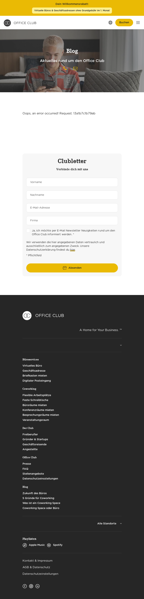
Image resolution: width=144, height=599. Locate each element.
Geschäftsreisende (34, 444)
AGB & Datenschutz (36, 567)
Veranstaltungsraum (35, 420)
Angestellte (30, 449)
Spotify (54, 545)
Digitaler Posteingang (36, 381)
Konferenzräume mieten (38, 410)
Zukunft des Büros (34, 493)
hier (72, 250)
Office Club (29, 457)
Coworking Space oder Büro (40, 508)
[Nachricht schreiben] (75, 68)
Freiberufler (30, 434)
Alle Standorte (107, 523)
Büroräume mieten (34, 405)
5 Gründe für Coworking (38, 498)
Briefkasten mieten (34, 375)
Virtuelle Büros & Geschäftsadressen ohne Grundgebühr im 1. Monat (72, 10)
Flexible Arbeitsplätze (36, 395)
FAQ (25, 469)
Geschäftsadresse (33, 371)
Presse (26, 464)
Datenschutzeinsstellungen (40, 478)
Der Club (27, 428)
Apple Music (33, 545)
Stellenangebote (33, 474)
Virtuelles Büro (32, 366)
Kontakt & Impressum (37, 560)
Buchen (124, 22)
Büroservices (30, 359)
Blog (25, 487)
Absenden (75, 268)
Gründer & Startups (35, 439)
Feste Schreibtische (35, 400)
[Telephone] (65, 69)
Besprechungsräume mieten (40, 415)
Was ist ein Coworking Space (41, 503)
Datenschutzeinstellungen (40, 574)
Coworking (29, 388)
